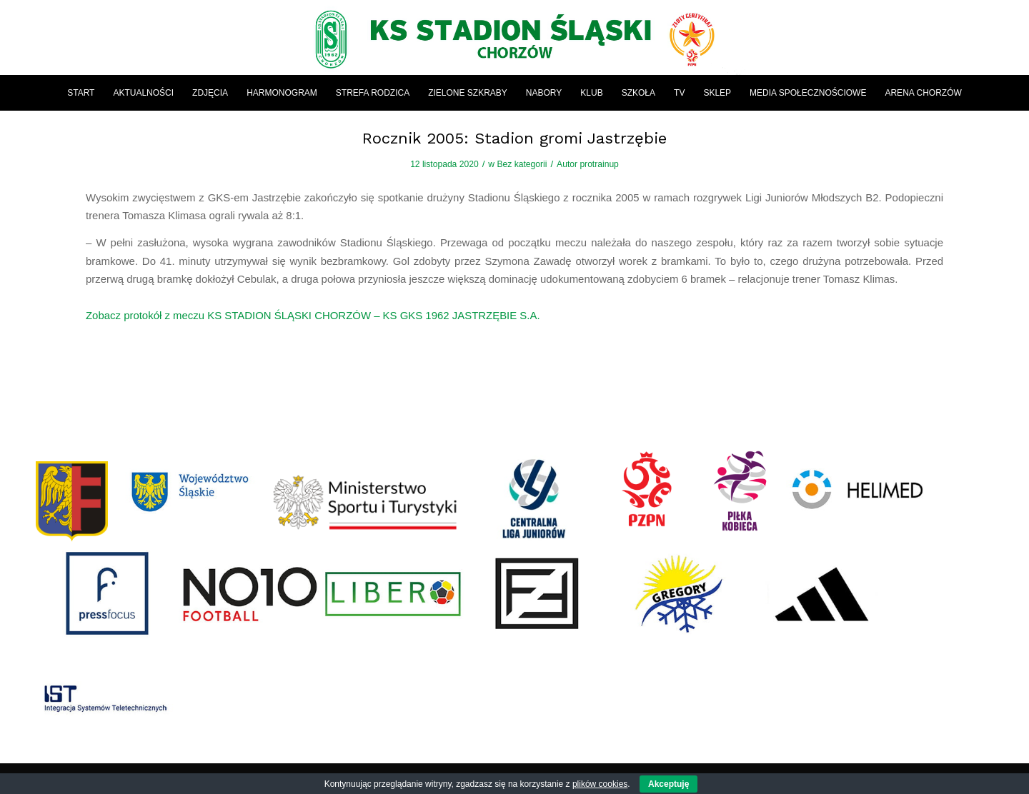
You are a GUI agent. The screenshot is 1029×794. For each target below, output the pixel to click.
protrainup (599, 164)
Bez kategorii (522, 164)
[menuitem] (81, 93)
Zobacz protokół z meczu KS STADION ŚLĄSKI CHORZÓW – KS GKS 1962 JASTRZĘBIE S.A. (313, 315)
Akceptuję (668, 784)
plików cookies (599, 784)
